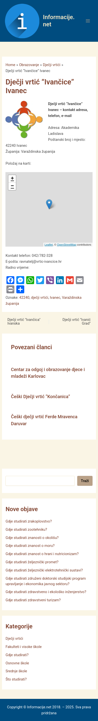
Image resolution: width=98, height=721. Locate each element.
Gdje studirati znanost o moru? (29, 545)
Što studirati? (15, 679)
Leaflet (49, 244)
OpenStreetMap (66, 244)
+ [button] (12, 179)
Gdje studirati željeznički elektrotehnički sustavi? (44, 570)
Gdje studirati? (16, 655)
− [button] (12, 186)
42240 (24, 297)
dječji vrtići (39, 297)
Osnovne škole (17, 663)
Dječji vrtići (14, 638)
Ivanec (55, 297)
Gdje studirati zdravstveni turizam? (33, 600)
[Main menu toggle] (88, 21)
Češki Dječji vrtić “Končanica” (40, 396)
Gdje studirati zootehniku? (26, 529)
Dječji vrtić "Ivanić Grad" (76, 321)
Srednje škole (16, 671)
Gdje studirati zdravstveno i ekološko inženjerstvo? (45, 592)
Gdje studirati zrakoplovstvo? (28, 521)
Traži (85, 481)
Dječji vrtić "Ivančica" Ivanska (23, 321)
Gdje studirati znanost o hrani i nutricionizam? (41, 554)
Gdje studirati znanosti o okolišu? (31, 537)
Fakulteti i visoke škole (23, 647)
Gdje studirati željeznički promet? (31, 562)
